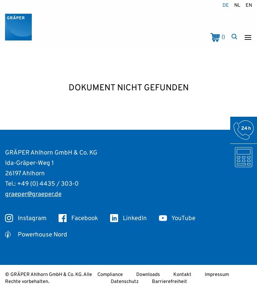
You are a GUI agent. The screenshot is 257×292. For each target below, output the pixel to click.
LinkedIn (128, 218)
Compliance (110, 275)
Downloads (148, 275)
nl (237, 5)
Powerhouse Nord (36, 235)
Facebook (78, 218)
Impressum (217, 275)
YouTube (177, 218)
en (249, 5)
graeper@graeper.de (33, 194)
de (226, 5)
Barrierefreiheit (169, 282)
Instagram (26, 218)
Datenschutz (125, 282)
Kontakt (182, 275)
